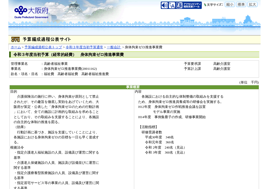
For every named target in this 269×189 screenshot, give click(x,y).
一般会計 (114, 47)
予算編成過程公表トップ (43, 47)
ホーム (16, 47)
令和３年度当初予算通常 (84, 47)
